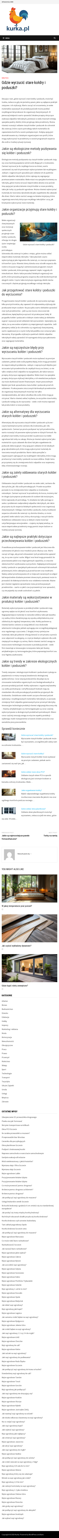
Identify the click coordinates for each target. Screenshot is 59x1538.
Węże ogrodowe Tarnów (12, 1377)
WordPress (33, 1534)
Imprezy (5, 1025)
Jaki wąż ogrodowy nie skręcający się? (17, 1393)
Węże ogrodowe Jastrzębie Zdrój (15, 1409)
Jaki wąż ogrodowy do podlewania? (16, 1357)
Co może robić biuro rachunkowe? (15, 1240)
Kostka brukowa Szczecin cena (14, 1228)
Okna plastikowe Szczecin (12, 1145)
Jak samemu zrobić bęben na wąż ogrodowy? (20, 1317)
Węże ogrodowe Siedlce (11, 1454)
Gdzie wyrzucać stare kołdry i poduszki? (37, 735)
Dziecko (5, 1013)
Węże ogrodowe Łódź (10, 1337)
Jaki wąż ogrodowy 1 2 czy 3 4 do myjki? (18, 1333)
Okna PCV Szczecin (9, 1129)
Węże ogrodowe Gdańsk (12, 1285)
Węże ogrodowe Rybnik (11, 1405)
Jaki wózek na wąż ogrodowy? (14, 1353)
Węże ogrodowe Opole (11, 1297)
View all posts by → (25, 854)
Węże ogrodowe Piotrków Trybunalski (17, 1281)
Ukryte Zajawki (8, 1085)
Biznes (4, 1005)
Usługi (4, 1093)
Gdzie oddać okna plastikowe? (33, 809)
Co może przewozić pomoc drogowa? (17, 1185)
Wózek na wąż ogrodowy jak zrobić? (16, 1478)
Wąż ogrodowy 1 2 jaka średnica (15, 1490)
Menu (6, 38)
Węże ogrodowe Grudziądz (12, 1514)
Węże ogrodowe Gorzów (12, 1385)
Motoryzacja (7, 1037)
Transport (6, 1077)
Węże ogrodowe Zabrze (11, 1257)
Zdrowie (5, 1101)
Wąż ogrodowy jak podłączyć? (14, 1389)
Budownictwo (7, 1009)
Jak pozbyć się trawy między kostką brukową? (20, 1212)
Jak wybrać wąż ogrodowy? (13, 1518)
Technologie (7, 1073)
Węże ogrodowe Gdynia (11, 1269)
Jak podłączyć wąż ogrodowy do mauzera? (19, 1197)
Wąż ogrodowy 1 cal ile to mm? (14, 1289)
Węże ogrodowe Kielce (11, 1349)
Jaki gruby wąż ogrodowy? (12, 1506)
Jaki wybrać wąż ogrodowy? (13, 1429)
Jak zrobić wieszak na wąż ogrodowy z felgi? (20, 1462)
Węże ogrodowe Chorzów (12, 1341)
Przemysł (5, 1057)
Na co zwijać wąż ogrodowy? (13, 1421)
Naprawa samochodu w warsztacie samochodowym (23, 1153)
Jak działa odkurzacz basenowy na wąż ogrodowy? (22, 1417)
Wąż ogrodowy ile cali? (11, 1345)
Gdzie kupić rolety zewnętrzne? (15, 985)
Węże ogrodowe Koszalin (12, 1293)
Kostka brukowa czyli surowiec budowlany (19, 1220)
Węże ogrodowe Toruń (11, 1381)
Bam (42, 1534)
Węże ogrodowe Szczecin (12, 1365)
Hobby (4, 1021)
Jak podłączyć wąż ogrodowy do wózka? (18, 1458)
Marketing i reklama (10, 1029)
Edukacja (5, 1017)
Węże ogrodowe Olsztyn (11, 1401)
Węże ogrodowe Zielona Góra (14, 1494)
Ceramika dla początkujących (13, 1141)
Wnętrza (5, 78)
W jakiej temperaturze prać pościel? (17, 906)
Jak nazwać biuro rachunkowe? (14, 1248)
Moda (4, 1033)
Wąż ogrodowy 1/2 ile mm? (13, 1482)
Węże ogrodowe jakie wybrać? (14, 1253)
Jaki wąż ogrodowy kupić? (12, 1425)
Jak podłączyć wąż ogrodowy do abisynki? (19, 1510)
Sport (4, 1069)
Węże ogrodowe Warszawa (13, 1236)
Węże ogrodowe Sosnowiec (13, 1273)
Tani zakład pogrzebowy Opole (14, 1224)
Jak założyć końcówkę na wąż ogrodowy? (19, 1486)
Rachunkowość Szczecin (11, 1244)
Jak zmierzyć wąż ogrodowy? (13, 1437)
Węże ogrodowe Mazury (11, 1498)
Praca (4, 1049)
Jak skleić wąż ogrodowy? (12, 1305)
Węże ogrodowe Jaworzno (12, 1442)
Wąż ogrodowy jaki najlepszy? (14, 1433)
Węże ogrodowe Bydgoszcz (13, 1321)
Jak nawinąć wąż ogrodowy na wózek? (17, 1413)
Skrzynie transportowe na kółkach (15, 1125)
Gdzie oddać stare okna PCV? (33, 772)
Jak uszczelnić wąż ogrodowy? (14, 1265)
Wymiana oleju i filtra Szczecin (14, 1165)
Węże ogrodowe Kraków (12, 1397)
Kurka (17, 1534)
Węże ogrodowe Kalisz (11, 1277)
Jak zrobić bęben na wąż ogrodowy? (16, 1329)
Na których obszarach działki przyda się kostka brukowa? (25, 1216)
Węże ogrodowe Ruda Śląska (13, 1361)
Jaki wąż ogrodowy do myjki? (14, 1450)
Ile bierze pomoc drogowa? (13, 1193)
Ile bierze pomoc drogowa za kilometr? (17, 1189)
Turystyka (6, 1081)
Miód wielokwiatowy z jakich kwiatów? (17, 1161)
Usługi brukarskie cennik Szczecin (15, 1201)
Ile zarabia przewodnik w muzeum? (16, 1133)
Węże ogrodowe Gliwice (11, 1470)
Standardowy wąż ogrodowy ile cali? (16, 1373)
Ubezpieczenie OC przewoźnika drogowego (19, 1117)
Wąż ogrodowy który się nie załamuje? (17, 1474)
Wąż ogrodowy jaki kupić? (12, 1309)
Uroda (4, 1089)
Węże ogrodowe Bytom (11, 1261)
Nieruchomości (8, 1041)
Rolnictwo (6, 1061)
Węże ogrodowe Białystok (12, 1301)
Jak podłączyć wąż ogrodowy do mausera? (19, 1232)
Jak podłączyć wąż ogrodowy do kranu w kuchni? (21, 1369)
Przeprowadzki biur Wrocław (13, 1137)
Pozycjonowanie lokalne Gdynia (14, 1177)
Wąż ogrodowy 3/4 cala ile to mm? (16, 1466)
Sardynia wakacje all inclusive (13, 1157)
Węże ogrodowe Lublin (11, 1173)
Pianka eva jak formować (12, 1121)
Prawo (4, 1053)
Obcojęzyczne (7, 1045)
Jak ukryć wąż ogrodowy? (12, 1446)
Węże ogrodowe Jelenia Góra (13, 1325)
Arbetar (5, 1001)
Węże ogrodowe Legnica (12, 1313)
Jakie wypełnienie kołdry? (31, 790)
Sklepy (4, 1065)
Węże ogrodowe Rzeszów (12, 1502)
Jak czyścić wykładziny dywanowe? (16, 945)
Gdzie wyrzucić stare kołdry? (32, 753)
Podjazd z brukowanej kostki (13, 1149)
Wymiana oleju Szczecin (11, 1169)
